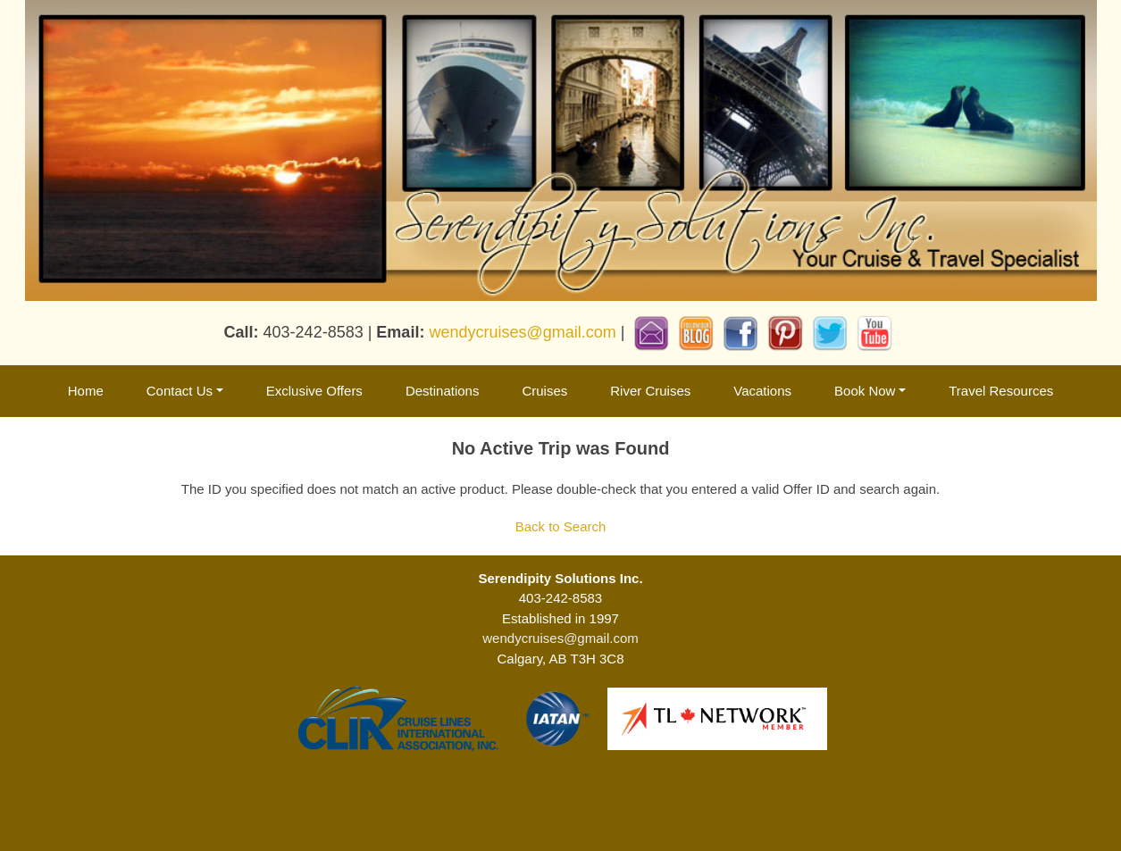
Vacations (762, 390)
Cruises (544, 390)
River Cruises (650, 390)
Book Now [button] (864, 390)
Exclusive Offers (314, 390)
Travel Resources (1001, 390)
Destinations (443, 390)
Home (86, 390)
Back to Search (561, 526)
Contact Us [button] (179, 390)
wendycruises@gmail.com (522, 332)
